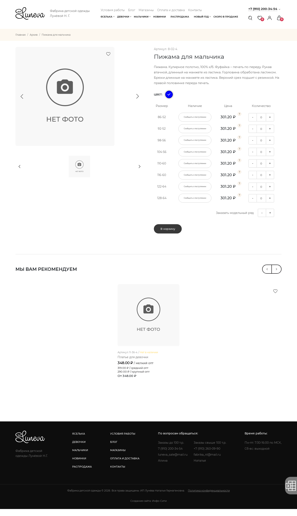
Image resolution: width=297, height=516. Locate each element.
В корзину (167, 230)
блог (113, 448)
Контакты (195, 10)
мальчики (80, 457)
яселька (78, 440)
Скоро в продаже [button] (225, 16)
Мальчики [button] (141, 16)
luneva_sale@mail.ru (172, 461)
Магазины (146, 10)
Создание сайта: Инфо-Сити (148, 507)
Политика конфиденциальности (209, 497)
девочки (79, 448)
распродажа (82, 473)
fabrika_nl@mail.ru (207, 461)
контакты (117, 473)
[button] (269, 18)
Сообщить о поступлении (195, 117)
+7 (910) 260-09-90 (207, 455)
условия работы (122, 440)
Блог (131, 10)
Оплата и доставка (171, 10)
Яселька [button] (106, 16)
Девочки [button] (123, 16)
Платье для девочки (133, 364)
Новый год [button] (201, 16)
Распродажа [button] (180, 16)
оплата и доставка (124, 465)
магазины (118, 457)
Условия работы (113, 10)
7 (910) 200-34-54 (170, 455)
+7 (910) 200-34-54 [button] (262, 9)
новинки (79, 465)
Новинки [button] (159, 16)
